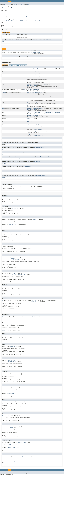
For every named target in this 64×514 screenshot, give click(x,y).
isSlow (28, 118)
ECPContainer (36, 84)
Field (8, 4)
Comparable (27, 166)
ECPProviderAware (15, 20)
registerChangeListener (32, 127)
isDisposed (18, 172)
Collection (41, 108)
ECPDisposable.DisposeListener (9, 41)
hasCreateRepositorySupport (33, 139)
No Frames (18, 3)
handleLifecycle (30, 112)
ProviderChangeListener (43, 127)
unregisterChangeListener (33, 134)
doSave (28, 81)
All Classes (24, 3)
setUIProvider (30, 131)
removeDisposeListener (27, 172)
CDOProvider (3, 16)
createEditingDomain (31, 74)
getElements (30, 89)
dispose (13, 172)
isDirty (29, 115)
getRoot (29, 102)
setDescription (18, 158)
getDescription (5, 158)
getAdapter (4, 177)
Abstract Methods (23, 65)
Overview (2, 1)
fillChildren (30, 84)
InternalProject (37, 68)
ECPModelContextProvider (25, 20)
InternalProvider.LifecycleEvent (24, 35)
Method (15, 4)
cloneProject (30, 68)
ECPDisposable (48, 39)
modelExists (30, 124)
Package (6, 1)
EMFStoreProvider (19, 16)
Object (44, 71)
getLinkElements (30, 92)
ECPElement (37, 161)
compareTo (4, 168)
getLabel (4, 139)
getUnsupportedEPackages (32, 108)
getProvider (4, 149)
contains (29, 71)
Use (12, 1)
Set (3, 108)
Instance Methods (13, 65)
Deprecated (18, 1)
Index (23, 1)
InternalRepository (31, 109)
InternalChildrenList (32, 85)
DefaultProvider (10, 16)
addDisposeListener (6, 172)
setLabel (24, 158)
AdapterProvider (47, 20)
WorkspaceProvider (28, 16)
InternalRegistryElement (24, 13)
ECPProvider (7, 20)
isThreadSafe (30, 121)
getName (4, 163)
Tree (15, 1)
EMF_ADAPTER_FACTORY (35, 52)
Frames (13, 3)
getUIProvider (30, 105)
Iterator (4, 92)
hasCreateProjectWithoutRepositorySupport (16, 139)
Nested (5, 4)
